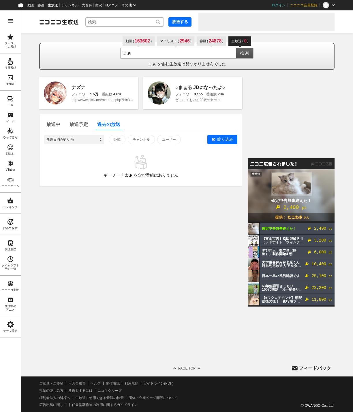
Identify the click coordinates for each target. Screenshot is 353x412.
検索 (244, 53)
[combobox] (124, 22)
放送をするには (80, 390)
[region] (10, 211)
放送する (180, 21)
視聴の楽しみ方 (51, 391)
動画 (30, 5)
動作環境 (113, 383)
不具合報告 (77, 383)
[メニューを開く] (10, 21)
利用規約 (131, 383)
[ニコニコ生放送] (58, 22)
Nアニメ (111, 5)
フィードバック (315, 368)
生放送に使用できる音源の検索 (99, 398)
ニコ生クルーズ (109, 390)
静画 (40, 5)
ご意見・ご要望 (51, 383)
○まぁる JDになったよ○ (200, 87)
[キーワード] (124, 22)
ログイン (279, 5)
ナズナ (78, 87)
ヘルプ (96, 383)
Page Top (187, 368)
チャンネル (69, 5)
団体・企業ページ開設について (153, 398)
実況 (98, 5)
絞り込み (225, 139)
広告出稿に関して (53, 405)
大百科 (87, 5)
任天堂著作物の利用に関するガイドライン (105, 405)
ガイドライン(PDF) (158, 383)
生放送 (53, 5)
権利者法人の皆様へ (54, 398)
